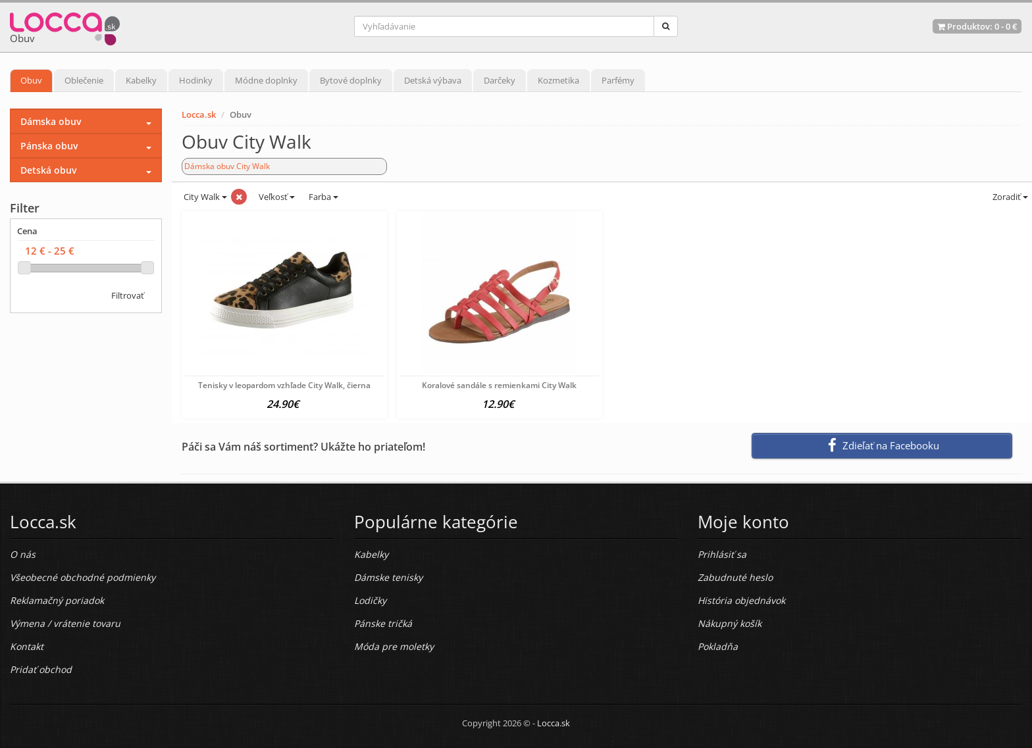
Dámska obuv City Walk (227, 166)
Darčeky (499, 80)
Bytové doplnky (351, 80)
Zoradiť (1009, 197)
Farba (323, 197)
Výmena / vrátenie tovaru (65, 623)
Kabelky (141, 80)
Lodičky (370, 600)
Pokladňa (718, 646)
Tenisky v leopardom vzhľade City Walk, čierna (284, 385)
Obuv (31, 80)
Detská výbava (432, 80)
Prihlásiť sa (722, 554)
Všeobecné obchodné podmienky (82, 577)
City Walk (204, 197)
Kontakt (26, 646)
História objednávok (741, 600)
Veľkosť (276, 197)
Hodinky (196, 80)
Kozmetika (558, 80)
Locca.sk (199, 114)
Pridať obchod (41, 669)
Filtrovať (127, 295)
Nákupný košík (729, 623)
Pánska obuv (49, 145)
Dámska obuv (50, 121)
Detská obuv (48, 170)
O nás (23, 554)
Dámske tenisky (388, 577)
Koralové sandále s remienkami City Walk (499, 385)
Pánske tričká (383, 623)
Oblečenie (83, 80)
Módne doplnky (266, 80)
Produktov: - (977, 26)
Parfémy (618, 80)
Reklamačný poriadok (57, 600)
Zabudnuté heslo (735, 577)
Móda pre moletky (394, 646)
